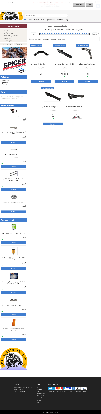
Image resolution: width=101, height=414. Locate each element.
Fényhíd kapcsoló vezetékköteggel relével (13, 116)
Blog (67, 20)
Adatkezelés (36, 20)
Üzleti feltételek (60, 20)
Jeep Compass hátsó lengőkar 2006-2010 (64, 64)
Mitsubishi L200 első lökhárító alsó (13, 155)
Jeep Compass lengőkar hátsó (38, 64)
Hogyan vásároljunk (50, 20)
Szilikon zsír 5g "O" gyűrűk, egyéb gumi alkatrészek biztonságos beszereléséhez (13, 282)
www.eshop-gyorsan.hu (53, 412)
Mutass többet (19, 44)
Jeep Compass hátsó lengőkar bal (74, 107)
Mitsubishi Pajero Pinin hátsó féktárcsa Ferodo (13, 203)
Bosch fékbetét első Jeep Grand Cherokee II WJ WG (13, 305)
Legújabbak (53, 39)
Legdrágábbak (46, 39)
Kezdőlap (50, 26)
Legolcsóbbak (38, 39)
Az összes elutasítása (79, 5)
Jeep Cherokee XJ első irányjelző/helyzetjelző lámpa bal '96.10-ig (13, 329)
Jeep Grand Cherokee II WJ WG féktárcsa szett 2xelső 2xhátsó (13, 133)
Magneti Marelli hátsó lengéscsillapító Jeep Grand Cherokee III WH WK (13, 179)
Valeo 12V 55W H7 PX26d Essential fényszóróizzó (13, 233)
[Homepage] (24, 19)
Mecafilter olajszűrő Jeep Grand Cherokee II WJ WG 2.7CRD (13, 258)
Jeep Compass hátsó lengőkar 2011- (51, 107)
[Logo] (11, 16)
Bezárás (89, 5)
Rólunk (42, 20)
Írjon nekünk (4, 83)
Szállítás (30, 20)
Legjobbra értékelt (62, 39)
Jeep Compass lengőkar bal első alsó (86, 64)
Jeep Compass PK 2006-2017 (60, 26)
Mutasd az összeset (6, 44)
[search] (66, 16)
